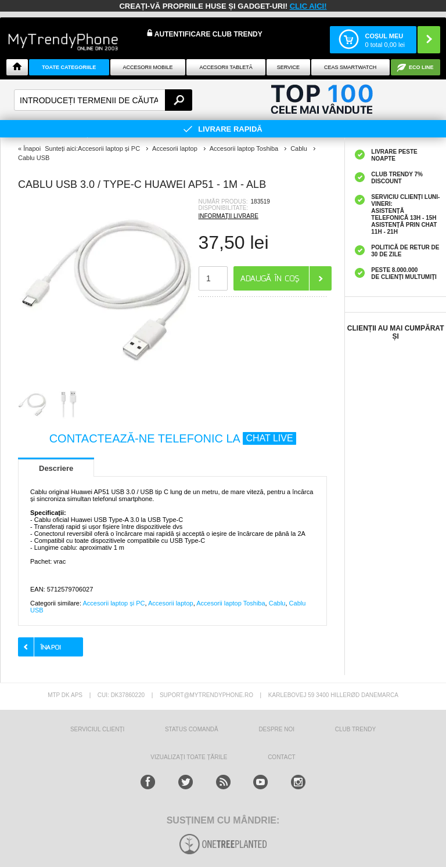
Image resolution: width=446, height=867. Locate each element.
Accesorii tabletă (226, 67)
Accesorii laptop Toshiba (230, 603)
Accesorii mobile (147, 67)
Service (288, 67)
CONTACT (282, 757)
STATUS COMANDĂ (191, 729)
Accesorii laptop (170, 603)
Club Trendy (355, 729)
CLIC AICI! (308, 6)
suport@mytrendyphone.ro (206, 695)
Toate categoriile (69, 67)
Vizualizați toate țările (188, 757)
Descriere (56, 468)
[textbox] (103, 100)
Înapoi (32, 148)
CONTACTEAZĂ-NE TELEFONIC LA (172, 438)
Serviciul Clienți (97, 729)
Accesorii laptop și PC (113, 603)
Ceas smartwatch (350, 67)
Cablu (277, 603)
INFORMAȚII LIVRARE (228, 216)
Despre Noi (276, 729)
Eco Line (421, 67)
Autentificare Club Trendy (204, 33)
